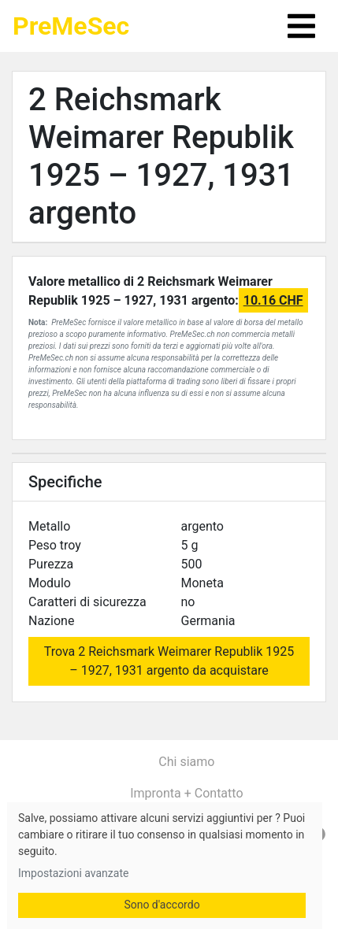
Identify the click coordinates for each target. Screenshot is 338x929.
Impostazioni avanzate (73, 873)
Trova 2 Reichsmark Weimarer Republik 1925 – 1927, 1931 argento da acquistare (169, 661)
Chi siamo (186, 761)
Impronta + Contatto (186, 793)
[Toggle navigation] (301, 26)
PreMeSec (71, 26)
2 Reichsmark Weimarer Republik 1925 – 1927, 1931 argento (161, 156)
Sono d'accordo (161, 904)
